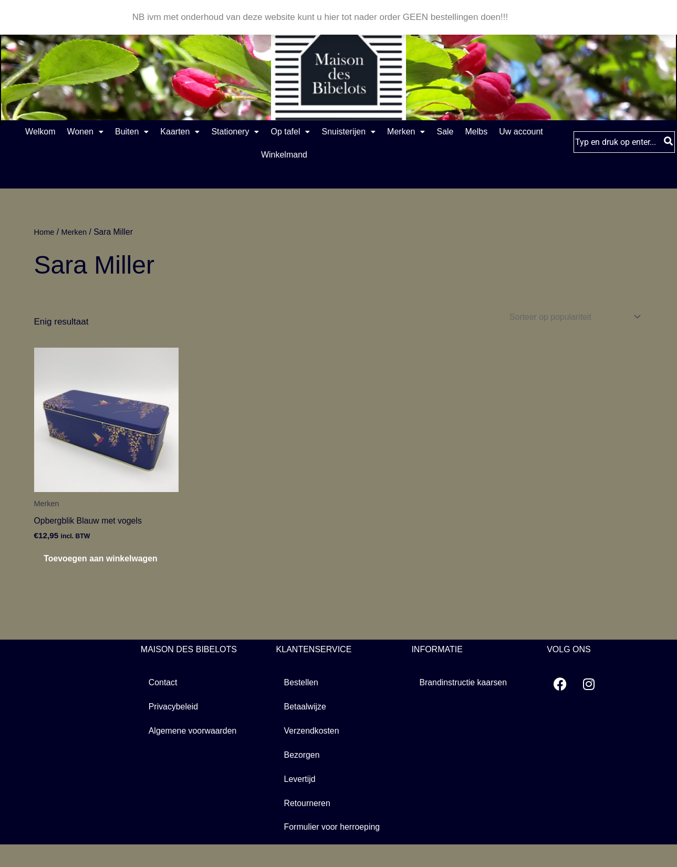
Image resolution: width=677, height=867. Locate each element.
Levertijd (301, 801)
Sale (540, 132)
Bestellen (302, 702)
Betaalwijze (306, 727)
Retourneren (309, 825)
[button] (92, 132)
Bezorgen (303, 776)
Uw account (272, 156)
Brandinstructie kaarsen (466, 702)
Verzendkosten (313, 751)
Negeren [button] (528, 17)
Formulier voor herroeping (335, 850)
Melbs (215, 156)
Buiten (151, 132)
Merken (488, 132)
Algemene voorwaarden (196, 751)
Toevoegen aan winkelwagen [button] (87, 570)
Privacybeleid (175, 727)
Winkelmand (341, 156)
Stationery (280, 132)
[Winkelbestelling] (568, 319)
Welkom (34, 132)
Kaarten (212, 132)
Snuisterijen (419, 132)
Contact (164, 702)
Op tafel (348, 132)
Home (45, 233)
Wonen (92, 132)
